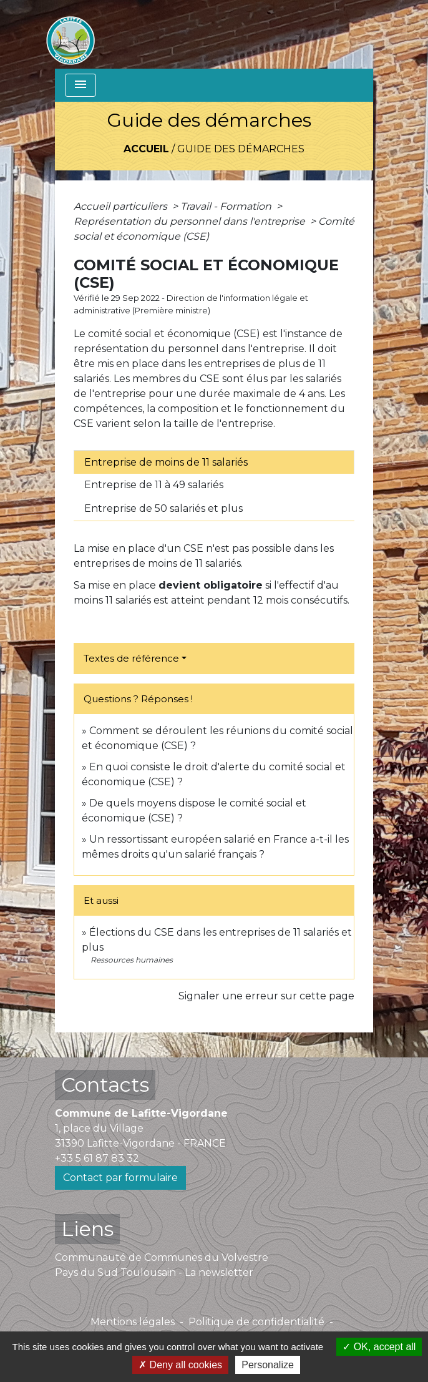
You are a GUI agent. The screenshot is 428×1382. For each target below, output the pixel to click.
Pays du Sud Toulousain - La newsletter (154, 1272)
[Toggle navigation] (80, 85)
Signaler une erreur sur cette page (266, 996)
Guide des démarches (240, 149)
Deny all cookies (180, 1365)
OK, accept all (379, 1346)
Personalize (267, 1365)
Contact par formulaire (120, 1178)
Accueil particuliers (122, 206)
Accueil (146, 149)
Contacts (105, 1084)
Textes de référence (131, 658)
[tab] (214, 462)
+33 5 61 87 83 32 (97, 1158)
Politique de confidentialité (256, 1322)
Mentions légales (132, 1322)
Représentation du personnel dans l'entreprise (191, 221)
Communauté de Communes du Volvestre (161, 1257)
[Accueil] (70, 34)
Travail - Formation (227, 206)
